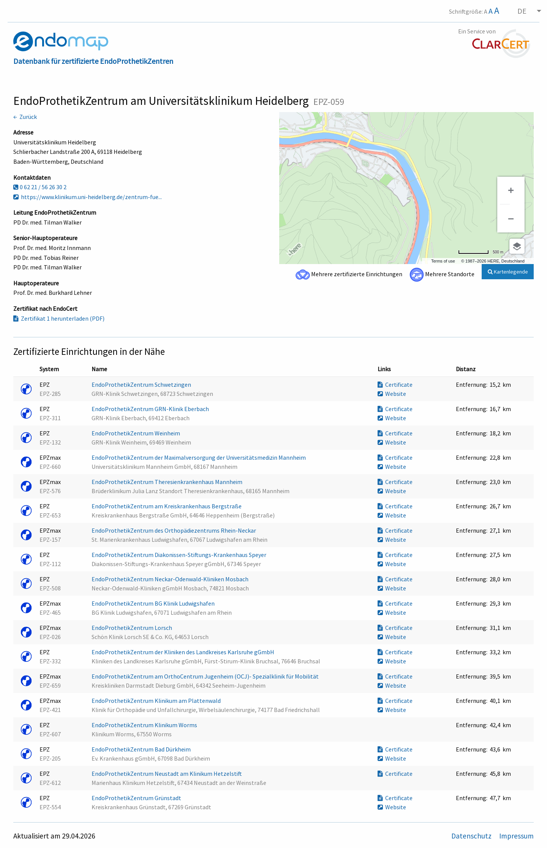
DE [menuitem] (521, 11)
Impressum (516, 835)
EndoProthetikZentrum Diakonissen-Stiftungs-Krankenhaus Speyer (179, 554)
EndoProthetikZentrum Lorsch (132, 627)
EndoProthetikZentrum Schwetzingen (142, 384)
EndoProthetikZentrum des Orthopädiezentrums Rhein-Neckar (174, 530)
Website (392, 393)
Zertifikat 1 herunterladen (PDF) (58, 318)
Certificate (395, 384)
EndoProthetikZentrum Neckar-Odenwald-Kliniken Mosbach (171, 579)
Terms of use (443, 261)
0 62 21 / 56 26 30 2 (39, 187)
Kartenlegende (508, 271)
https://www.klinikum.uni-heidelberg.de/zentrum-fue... (87, 197)
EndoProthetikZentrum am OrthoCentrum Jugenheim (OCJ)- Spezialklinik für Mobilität (206, 676)
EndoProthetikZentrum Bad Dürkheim (142, 749)
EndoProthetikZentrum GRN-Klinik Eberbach (151, 409)
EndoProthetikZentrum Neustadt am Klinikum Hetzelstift (167, 773)
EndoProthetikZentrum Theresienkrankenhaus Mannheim (167, 482)
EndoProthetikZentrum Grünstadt (137, 798)
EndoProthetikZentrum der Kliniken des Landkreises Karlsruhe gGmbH (183, 652)
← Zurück (25, 116)
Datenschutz (472, 835)
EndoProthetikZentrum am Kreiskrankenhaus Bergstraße (167, 506)
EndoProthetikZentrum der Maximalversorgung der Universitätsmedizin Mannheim (199, 457)
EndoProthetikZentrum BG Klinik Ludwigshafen (154, 603)
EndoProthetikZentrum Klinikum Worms (145, 725)
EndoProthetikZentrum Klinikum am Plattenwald (157, 700)
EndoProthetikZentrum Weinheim (136, 433)
